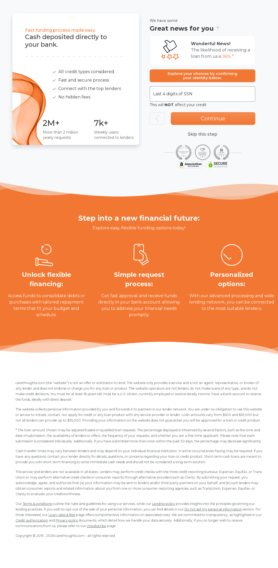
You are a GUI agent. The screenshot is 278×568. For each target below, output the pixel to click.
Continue (213, 118)
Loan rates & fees (62, 515)
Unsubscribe (96, 526)
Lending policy (163, 504)
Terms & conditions (37, 504)
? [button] (218, 28)
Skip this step (202, 134)
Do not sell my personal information (213, 509)
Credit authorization (32, 520)
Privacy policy (67, 520)
